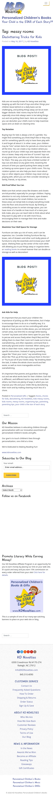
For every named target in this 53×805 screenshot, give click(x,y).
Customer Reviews (26, 725)
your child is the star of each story (30, 404)
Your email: (8, 463)
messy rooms (18, 401)
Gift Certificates (26, 768)
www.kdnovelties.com (11, 452)
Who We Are (26, 717)
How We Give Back (26, 721)
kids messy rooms (41, 398)
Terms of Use (26, 732)
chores (38, 396)
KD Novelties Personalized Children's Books (29, 793)
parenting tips (8, 404)
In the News (26, 748)
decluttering (15, 398)
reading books (10, 249)
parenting (43, 401)
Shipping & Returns (26, 697)
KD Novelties (33, 41)
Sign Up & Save (26, 705)
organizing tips (31, 401)
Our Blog (26, 736)
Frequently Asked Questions (26, 689)
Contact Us (26, 685)
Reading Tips (26, 760)
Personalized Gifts (18, 396)
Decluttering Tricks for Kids (22, 37)
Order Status (26, 701)
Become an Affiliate (26, 756)
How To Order (26, 693)
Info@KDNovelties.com (26, 670)
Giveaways (26, 764)
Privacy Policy (26, 729)
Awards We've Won (26, 752)
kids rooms (7, 401)
